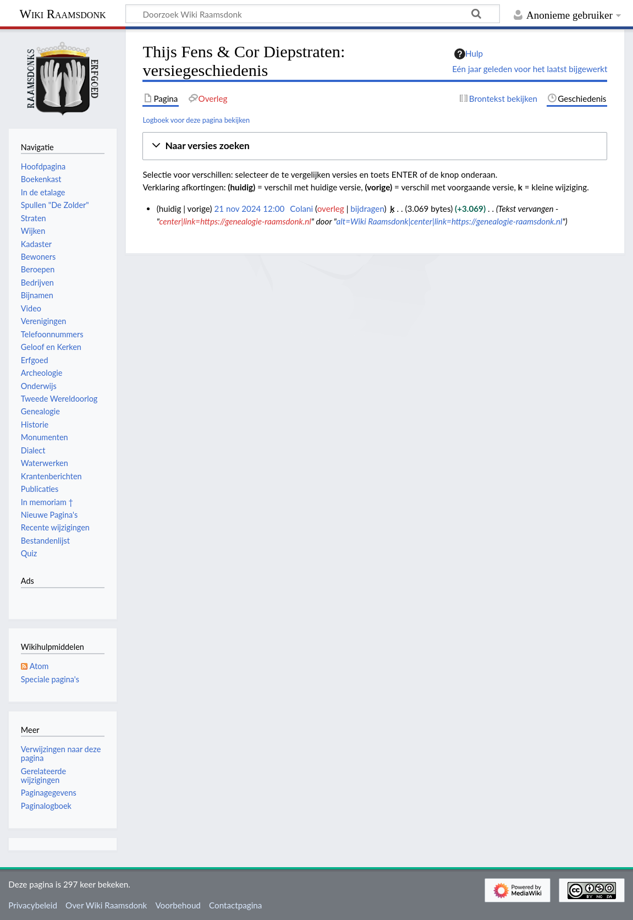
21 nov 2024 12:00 (249, 208)
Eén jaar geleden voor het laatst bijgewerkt (529, 69)
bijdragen (367, 208)
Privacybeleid (32, 905)
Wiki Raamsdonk (62, 14)
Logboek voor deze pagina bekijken (196, 120)
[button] (375, 146)
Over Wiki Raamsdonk (106, 905)
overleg (330, 208)
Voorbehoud (177, 905)
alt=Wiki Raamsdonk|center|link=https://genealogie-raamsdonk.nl (450, 221)
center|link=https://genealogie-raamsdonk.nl (235, 221)
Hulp (468, 53)
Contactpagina (235, 905)
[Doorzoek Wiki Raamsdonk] (312, 14)
